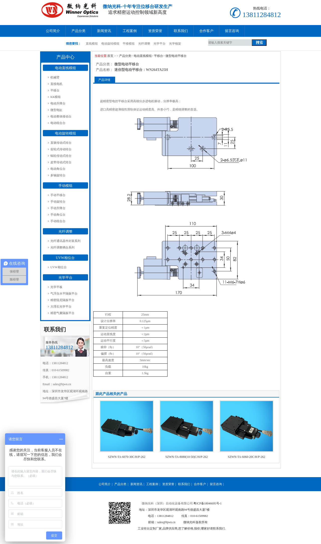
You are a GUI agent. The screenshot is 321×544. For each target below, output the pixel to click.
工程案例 (130, 31)
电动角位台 (57, 169)
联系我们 (181, 31)
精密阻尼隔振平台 (62, 300)
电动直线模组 (65, 68)
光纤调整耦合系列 (62, 247)
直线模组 (92, 43)
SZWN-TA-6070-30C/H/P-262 (126, 457)
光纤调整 (144, 43)
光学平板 (56, 287)
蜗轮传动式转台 (60, 156)
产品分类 (78, 31)
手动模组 (65, 186)
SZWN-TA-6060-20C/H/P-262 (246, 457)
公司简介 (53, 31)
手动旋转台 (57, 201)
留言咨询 (232, 31)
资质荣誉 (155, 31)
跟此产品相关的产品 (111, 394)
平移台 (54, 90)
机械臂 (54, 77)
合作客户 (206, 31)
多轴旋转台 (57, 175)
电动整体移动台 (60, 116)
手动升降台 (57, 208)
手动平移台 (57, 195)
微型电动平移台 (176, 56)
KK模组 (55, 97)
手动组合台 (57, 221)
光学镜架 (175, 43)
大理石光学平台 (60, 306)
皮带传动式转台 (60, 162)
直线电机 (56, 84)
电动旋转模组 (110, 43)
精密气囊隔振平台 (62, 313)
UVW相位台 (65, 258)
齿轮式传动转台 (60, 149)
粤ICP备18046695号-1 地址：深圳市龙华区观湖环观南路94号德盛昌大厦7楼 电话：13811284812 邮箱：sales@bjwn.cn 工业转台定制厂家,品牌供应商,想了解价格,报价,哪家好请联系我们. (182, 516)
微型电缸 (56, 110)
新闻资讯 (104, 31)
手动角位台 (57, 214)
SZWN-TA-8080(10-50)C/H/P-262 (186, 457)
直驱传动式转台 (60, 143)
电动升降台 (57, 103)
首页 (110, 56)
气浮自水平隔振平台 (63, 293)
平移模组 (129, 43)
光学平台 (159, 43)
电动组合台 (57, 123)
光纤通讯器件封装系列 (65, 241)
